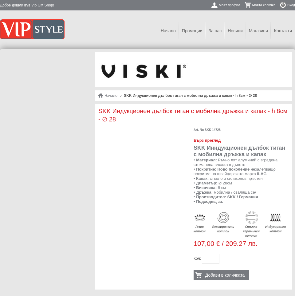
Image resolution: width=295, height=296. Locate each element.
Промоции (192, 30)
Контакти (283, 30)
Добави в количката (225, 275)
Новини (235, 30)
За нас (215, 30)
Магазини (258, 30)
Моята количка (263, 5)
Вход (291, 5)
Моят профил (229, 5)
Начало (168, 30)
